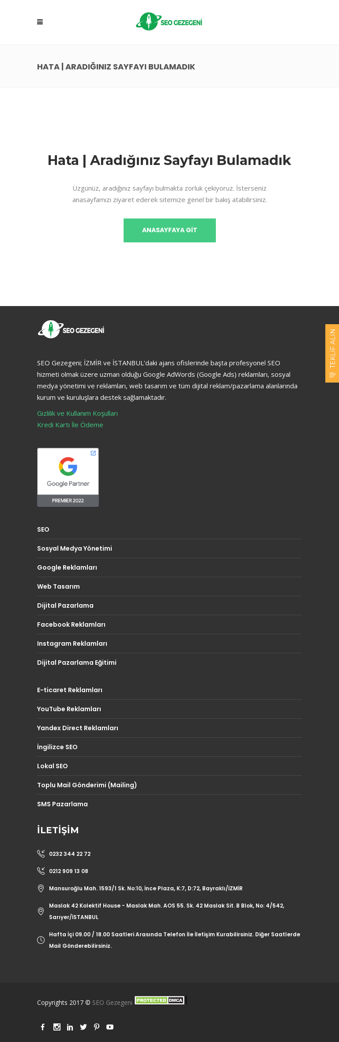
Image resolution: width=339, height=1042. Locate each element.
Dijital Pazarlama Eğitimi (77, 662)
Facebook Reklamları (71, 624)
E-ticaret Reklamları (69, 690)
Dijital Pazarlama (65, 605)
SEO (43, 529)
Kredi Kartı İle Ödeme (70, 424)
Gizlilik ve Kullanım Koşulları (77, 413)
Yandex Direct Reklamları (77, 728)
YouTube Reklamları (69, 709)
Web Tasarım (58, 586)
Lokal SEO (52, 766)
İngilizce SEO (57, 747)
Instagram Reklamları (72, 643)
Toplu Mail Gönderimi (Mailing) (87, 785)
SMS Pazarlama (62, 804)
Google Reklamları (67, 567)
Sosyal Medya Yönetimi (74, 548)
